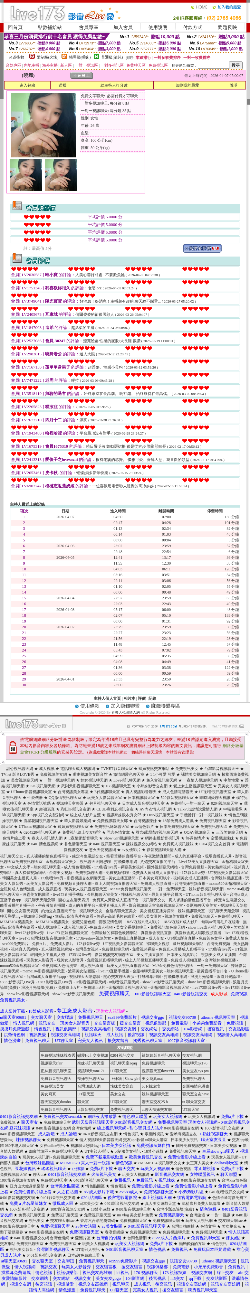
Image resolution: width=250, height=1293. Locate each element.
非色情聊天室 (75, 844)
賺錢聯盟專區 (165, 705)
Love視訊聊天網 (127, 780)
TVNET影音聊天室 (117, 768)
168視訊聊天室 (118, 786)
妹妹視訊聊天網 (94, 780)
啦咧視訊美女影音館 (90, 774)
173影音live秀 (105, 867)
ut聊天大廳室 (156, 1140)
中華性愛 (231, 780)
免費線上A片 (69, 987)
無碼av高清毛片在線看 (74, 916)
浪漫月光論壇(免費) (38, 987)
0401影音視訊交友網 (53, 1128)
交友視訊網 (192, 1055)
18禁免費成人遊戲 (178, 821)
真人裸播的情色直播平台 (47, 856)
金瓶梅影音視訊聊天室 (128, 987)
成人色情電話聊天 (177, 792)
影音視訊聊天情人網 (164, 850)
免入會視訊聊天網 (161, 780)
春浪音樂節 (114, 1232)
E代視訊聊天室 (107, 792)
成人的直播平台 (188, 856)
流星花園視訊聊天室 (41, 821)
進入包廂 (27, 85)
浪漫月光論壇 (202, 976)
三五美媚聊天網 (229, 832)
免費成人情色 (236, 938)
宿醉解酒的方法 (192, 1243)
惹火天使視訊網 (102, 850)
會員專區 (88, 27)
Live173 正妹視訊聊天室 (67, 933)
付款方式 (192, 27)
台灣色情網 (81, 1128)
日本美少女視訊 (184, 1140)
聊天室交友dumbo (56, 1102)
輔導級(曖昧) (80, 57)
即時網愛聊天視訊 (214, 797)
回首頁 (15, 27)
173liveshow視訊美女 (93, 938)
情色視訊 (131, 1134)
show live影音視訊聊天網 (163, 982)
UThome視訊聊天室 (35, 826)
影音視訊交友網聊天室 (86, 878)
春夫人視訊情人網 (125, 712)
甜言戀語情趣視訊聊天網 (157, 832)
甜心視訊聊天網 (19, 768)
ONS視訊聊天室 (160, 815)
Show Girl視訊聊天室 (121, 838)
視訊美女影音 (21, 1249)
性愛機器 (35, 797)
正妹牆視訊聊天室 (56, 1071)
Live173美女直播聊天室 (198, 861)
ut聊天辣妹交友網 (157, 1109)
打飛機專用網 (125, 861)
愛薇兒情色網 (83, 922)
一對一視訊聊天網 (59, 780)
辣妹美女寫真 (121, 1086)
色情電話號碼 (39, 803)
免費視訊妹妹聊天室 (111, 826)
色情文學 (208, 1226)
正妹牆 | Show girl (124, 1078)
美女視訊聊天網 (24, 780)
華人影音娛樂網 (77, 821)
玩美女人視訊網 (201, 1116)
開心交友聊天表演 (73, 900)
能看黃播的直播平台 (123, 856)
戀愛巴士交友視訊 (92, 1055)
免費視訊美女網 (53, 774)
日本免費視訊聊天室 (177, 826)
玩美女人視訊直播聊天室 (85, 889)
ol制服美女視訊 (128, 1151)
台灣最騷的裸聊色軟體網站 (114, 933)
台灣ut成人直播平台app (46, 976)
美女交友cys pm (195, 1071)
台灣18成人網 (89, 1086)
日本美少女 (89, 1203)
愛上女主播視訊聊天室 (192, 786)
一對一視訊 (220, 1215)
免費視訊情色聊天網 (167, 927)
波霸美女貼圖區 (36, 894)
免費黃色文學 (210, 938)
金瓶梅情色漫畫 (195, 1086)
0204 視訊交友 (122, 1055)
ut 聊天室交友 (194, 1102)
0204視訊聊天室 (224, 803)
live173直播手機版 (68, 894)
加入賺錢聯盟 (125, 705)
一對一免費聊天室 (170, 889)
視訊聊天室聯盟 (69, 803)
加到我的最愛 (187, 85)
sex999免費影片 (15, 944)
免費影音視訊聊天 (56, 1078)
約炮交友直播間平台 (157, 861)
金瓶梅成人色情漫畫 (17, 889)
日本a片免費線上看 (83, 1255)
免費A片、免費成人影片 (52, 944)
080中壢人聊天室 (19, 1145)
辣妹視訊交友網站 (154, 768)
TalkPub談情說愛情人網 (197, 809)
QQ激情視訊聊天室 (65, 797)
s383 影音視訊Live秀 (17, 982)
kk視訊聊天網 (13, 815)
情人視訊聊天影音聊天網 (101, 1140)
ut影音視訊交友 (90, 1109)
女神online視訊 (52, 1145)
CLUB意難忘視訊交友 (115, 809)
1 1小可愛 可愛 (162, 774)
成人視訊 (46, 768)
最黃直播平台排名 (166, 894)
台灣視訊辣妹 (145, 821)
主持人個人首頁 (107, 698)
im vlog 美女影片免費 (135, 1215)
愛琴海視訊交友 (183, 1134)
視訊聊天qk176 (194, 1063)
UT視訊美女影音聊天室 (228, 872)
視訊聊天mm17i (90, 1071)
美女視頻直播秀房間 (157, 911)
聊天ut (38, 1174)
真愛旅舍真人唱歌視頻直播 (198, 933)
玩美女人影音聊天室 (104, 797)
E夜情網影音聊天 (83, 838)
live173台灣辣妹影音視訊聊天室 (46, 938)
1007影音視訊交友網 (222, 1128)
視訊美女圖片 (149, 916)
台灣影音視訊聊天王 (221, 768)
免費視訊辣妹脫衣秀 (58, 1055)
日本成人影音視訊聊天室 (143, 803)
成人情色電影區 (77, 867)
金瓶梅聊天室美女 (61, 861)
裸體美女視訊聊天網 (198, 774)
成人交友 (156, 938)
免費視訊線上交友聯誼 (81, 832)
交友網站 (7, 1243)
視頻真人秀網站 (24, 949)
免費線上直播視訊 (129, 938)
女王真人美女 (197, 1163)
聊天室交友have (195, 1094)
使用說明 (158, 27)
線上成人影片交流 (85, 815)
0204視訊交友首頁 (214, 844)
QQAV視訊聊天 (197, 832)
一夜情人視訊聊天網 (200, 780)
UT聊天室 (118, 1071)
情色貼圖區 (95, 1186)
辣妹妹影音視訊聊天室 (161, 1055)
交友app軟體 (133, 1140)
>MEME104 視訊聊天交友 (160, 1163)
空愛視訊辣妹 (222, 838)
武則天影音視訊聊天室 (80, 786)
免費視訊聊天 (202, 916)
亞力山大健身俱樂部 (27, 1186)
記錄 (152, 698)
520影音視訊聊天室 (177, 797)
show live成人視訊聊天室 (209, 927)
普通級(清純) (112, 57)
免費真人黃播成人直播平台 (155, 872)
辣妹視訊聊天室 (47, 867)
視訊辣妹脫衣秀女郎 (124, 815)
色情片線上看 (14, 838)
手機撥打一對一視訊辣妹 (201, 815)
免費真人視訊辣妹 (178, 844)
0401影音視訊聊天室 (17, 1134)
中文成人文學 (18, 867)
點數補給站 (50, 27)
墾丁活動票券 (11, 1232)
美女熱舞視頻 (219, 867)
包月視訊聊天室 (102, 803)
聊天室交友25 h (155, 1102)
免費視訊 (7, 1122)
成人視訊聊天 (49, 927)
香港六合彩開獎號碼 (97, 1220)
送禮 (62, 85)
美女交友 (118, 1094)
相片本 (129, 698)
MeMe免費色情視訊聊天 (130, 889)
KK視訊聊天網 (42, 786)
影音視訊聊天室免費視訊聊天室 (156, 905)
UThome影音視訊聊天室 (31, 792)
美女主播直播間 (122, 878)
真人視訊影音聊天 (141, 792)
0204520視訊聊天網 (40, 832)
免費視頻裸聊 (117, 872)
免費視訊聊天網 (166, 1220)
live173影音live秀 (29, 933)
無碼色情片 (195, 838)
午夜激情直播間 (157, 856)
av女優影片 (131, 850)
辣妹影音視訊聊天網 (206, 889)
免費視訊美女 (186, 768)
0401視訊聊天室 (106, 844)
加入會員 (123, 27)
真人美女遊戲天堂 (160, 1203)
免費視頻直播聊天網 (74, 883)
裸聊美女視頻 (132, 867)
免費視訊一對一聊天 (187, 803)
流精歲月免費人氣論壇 (201, 1203)
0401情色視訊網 (44, 844)
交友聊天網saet (63, 1220)
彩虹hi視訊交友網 (76, 809)
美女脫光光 (231, 1226)
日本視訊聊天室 (141, 797)
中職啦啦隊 (233, 809)
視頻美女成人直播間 (190, 878)
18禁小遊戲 (153, 1151)
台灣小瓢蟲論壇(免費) (175, 1209)
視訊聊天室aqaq (123, 1063)
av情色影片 (144, 826)
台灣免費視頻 (192, 867)
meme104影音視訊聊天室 (44, 971)
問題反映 (227, 27)
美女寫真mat (152, 1078)
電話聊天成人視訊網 (77, 768)
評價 (142, 698)
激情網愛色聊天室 (128, 774)
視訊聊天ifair (52, 1063)
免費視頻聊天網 (88, 872)
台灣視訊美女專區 (73, 792)
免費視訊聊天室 (212, 821)
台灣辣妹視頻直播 (190, 883)
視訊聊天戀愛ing (38, 916)
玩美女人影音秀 (39, 883)
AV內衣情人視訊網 (155, 809)
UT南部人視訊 (96, 1151)
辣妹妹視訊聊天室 (73, 826)
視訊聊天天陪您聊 (95, 861)
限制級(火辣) (48, 57)
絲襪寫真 (47, 809)
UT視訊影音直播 (181, 938)
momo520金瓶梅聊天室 (228, 883)
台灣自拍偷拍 (183, 1226)
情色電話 (118, 1186)
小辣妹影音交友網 (152, 786)
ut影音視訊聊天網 (91, 982)
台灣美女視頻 (60, 872)
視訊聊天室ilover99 (158, 1071)
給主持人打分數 (114, 85)
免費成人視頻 (101, 927)
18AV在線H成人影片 (142, 922)
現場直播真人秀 (218, 856)
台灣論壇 (197, 1215)
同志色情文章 (118, 832)
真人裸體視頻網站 (30, 872)
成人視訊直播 (49, 889)
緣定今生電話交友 (87, 856)
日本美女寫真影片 (154, 878)
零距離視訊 (154, 1134)
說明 (233, 85)
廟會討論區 (38, 1151)
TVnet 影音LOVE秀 (17, 774)
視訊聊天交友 (11, 856)
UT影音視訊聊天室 (215, 792)
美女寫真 (48, 1094)
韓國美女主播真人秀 (19, 878)
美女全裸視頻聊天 (131, 927)
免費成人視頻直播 (155, 883)
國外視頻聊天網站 (162, 867)
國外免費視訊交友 (191, 1145)
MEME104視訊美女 (16, 922)
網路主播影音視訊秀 (162, 838)
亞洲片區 (83, 1238)
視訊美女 (36, 1220)
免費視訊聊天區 (213, 826)
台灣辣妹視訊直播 (226, 878)
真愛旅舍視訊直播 (156, 933)
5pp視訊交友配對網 (47, 815)
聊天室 (83, 1102)
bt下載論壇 (151, 1086)
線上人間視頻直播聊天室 (116, 883)
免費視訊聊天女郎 (112, 821)
